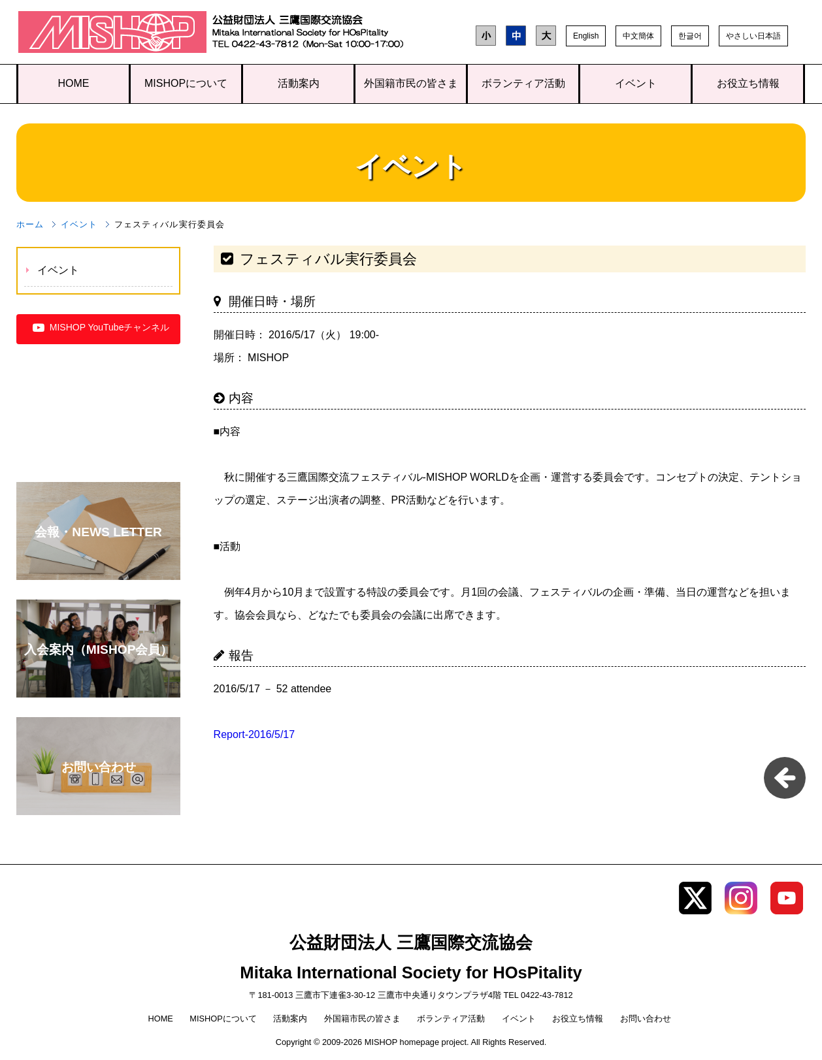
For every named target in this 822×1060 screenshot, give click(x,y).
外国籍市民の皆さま (411, 83)
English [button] (586, 35)
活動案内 (299, 83)
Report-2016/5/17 (254, 734)
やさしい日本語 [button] (753, 35)
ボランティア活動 (523, 83)
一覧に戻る (785, 778)
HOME (74, 83)
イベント (636, 83)
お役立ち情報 (748, 83)
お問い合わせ (645, 1018)
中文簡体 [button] (638, 35)
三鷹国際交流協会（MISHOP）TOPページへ (112, 35)
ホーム (30, 224)
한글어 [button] (690, 35)
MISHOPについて (185, 83)
